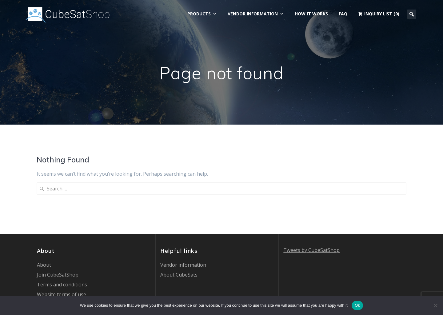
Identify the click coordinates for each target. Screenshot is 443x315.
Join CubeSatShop (57, 224)
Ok (357, 305)
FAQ (343, 14)
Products (202, 14)
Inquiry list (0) (381, 14)
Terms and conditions (62, 234)
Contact (46, 264)
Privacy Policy (52, 254)
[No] (435, 305)
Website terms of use (61, 244)
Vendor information (256, 14)
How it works (311, 14)
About (44, 214)
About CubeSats (179, 224)
